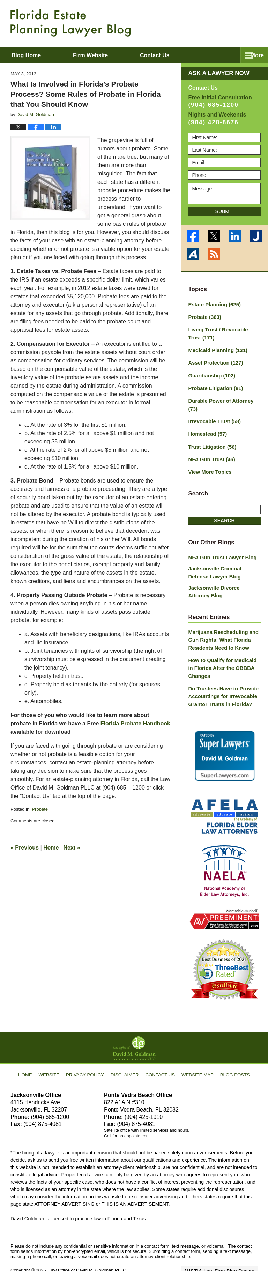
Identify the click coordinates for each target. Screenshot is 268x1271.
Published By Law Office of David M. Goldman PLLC (212, 22)
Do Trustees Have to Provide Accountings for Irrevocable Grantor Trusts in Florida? (221, 676)
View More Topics (208, 458)
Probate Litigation (214, 385)
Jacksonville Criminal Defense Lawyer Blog (223, 557)
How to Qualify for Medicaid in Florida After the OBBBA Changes (223, 649)
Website (55, 1051)
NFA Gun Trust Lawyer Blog (220, 543)
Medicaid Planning (216, 348)
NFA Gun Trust (210, 446)
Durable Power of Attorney (224, 397)
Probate (40, 809)
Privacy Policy (89, 1051)
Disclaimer (126, 1051)
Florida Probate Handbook (135, 723)
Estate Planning (213, 304)
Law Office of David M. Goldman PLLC (87, 1249)
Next (72, 848)
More (253, 55)
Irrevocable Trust (213, 409)
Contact (182, 55)
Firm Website (108, 55)
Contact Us (160, 1051)
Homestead (206, 421)
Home (51, 848)
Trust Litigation (210, 433)
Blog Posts (230, 1051)
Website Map (195, 1051)
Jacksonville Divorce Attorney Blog (223, 575)
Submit (224, 211)
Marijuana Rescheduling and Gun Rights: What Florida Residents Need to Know (221, 622)
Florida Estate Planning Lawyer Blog (70, 23)
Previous (24, 848)
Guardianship (210, 372)
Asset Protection (214, 360)
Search (224, 506)
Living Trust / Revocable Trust (223, 332)
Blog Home (35, 55)
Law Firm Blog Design (224, 1250)
